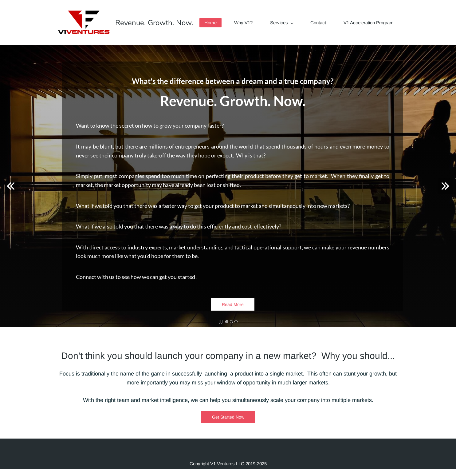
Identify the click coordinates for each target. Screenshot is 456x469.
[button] (10, 186)
